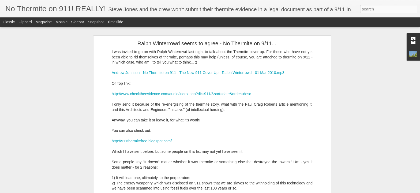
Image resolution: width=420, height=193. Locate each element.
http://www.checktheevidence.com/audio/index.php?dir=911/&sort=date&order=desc (181, 94)
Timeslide (115, 22)
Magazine (44, 22)
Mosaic (61, 22)
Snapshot (96, 22)
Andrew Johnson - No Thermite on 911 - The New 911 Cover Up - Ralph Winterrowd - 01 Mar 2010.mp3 (198, 72)
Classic (9, 22)
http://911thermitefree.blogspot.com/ (142, 141)
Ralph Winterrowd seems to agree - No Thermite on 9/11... (206, 43)
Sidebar (77, 22)
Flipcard (25, 22)
